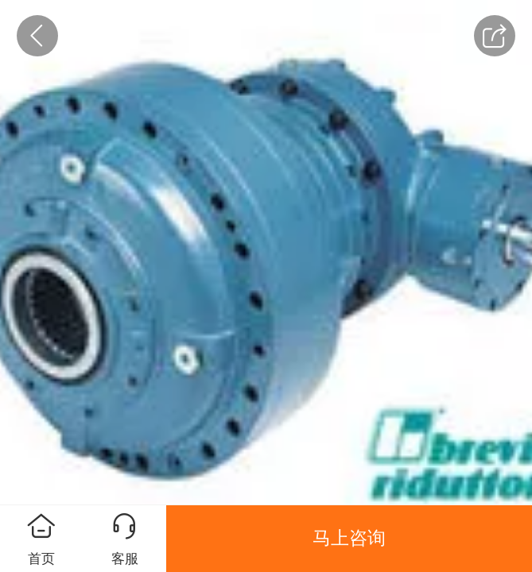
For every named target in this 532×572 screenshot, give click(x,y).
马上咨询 (349, 538)
